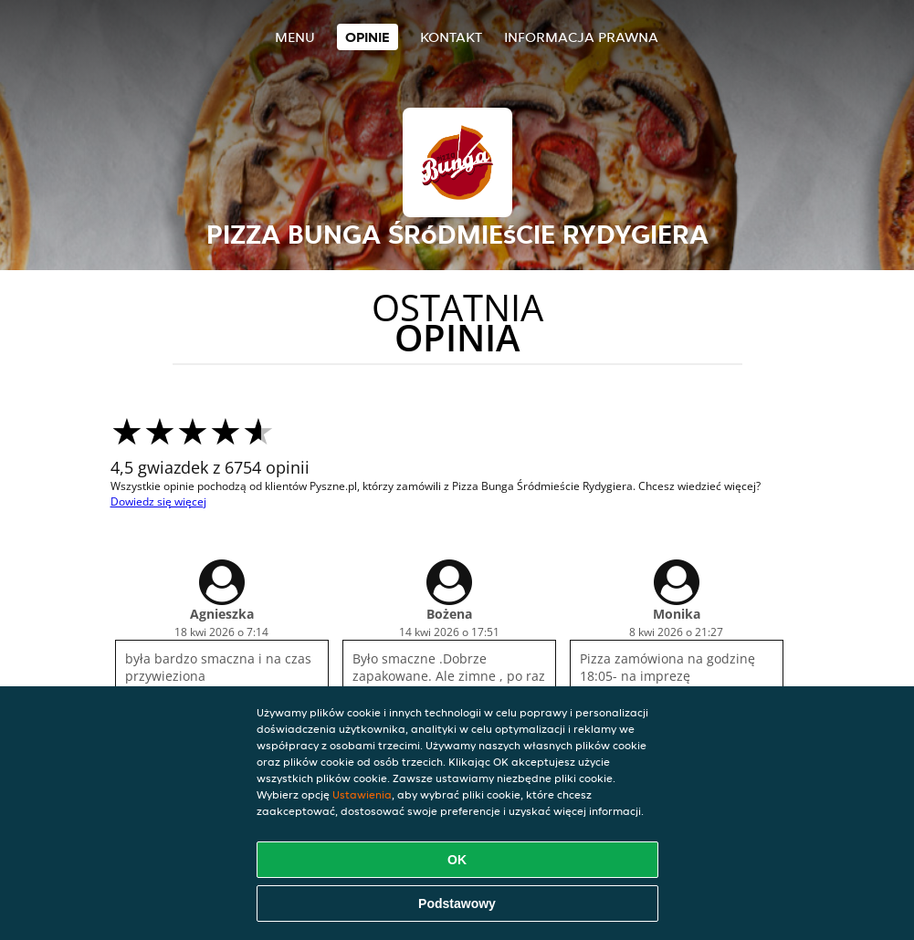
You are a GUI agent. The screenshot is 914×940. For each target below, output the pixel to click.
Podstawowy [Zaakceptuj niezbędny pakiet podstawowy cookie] (457, 903)
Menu (295, 37)
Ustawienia (362, 794)
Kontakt (451, 37)
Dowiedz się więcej (158, 501)
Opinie (367, 37)
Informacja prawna (581, 37)
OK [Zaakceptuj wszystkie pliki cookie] (457, 859)
